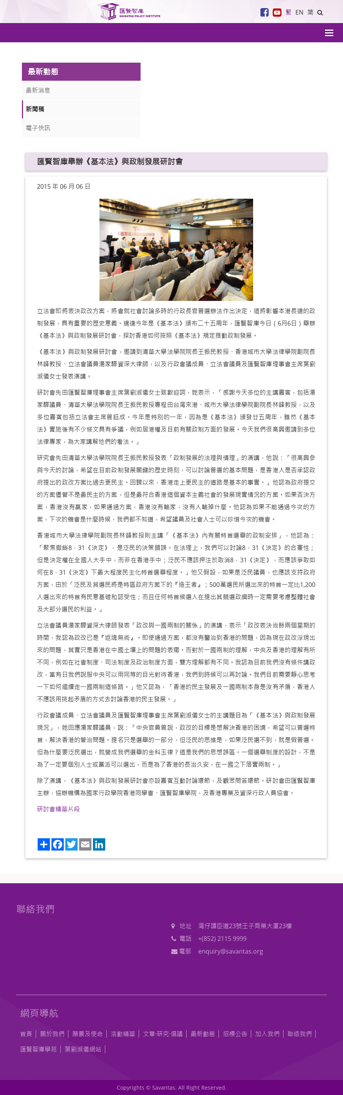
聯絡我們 (299, 1034)
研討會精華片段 (58, 809)
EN (299, 12)
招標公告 (235, 1034)
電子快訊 (38, 128)
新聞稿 (35, 109)
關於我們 (52, 1034)
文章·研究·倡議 (163, 1034)
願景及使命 (87, 1034)
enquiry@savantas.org (230, 951)
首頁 (26, 1034)
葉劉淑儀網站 (83, 1049)
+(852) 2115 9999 (222, 938)
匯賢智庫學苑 (38, 1049)
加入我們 (267, 1034)
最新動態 (203, 1034)
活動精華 (123, 1034)
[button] (320, 12)
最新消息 (38, 90)
